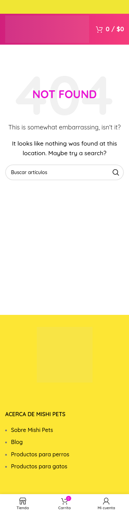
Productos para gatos (39, 466)
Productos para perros (40, 454)
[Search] (64, 172)
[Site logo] (47, 28)
